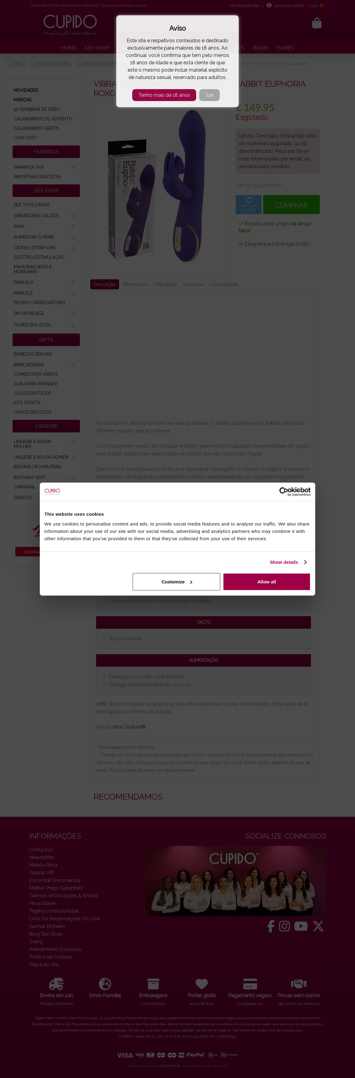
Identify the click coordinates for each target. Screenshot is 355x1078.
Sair (209, 95)
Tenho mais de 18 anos (164, 95)
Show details (284, 562)
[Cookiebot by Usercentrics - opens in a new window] (284, 491)
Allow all (266, 581)
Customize (177, 581)
